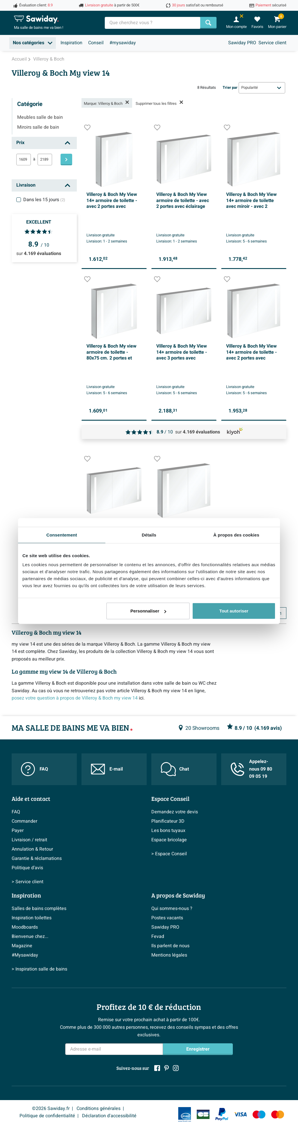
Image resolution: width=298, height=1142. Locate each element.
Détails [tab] (149, 534)
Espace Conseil (170, 798)
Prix (20, 142)
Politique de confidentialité (47, 1115)
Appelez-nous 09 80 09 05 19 (251, 769)
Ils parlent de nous (170, 945)
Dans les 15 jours (44, 199)
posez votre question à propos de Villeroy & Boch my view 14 (75, 698)
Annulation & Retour (32, 849)
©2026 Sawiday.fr (51, 1108)
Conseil (96, 42)
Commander (24, 821)
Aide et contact (31, 798)
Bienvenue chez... (30, 936)
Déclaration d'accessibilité (109, 1115)
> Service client (27, 881)
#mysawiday (122, 42)
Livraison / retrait (29, 839)
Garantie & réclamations (37, 858)
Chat (175, 769)
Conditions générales (98, 1108)
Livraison (26, 185)
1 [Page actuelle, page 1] (281, 614)
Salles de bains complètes (39, 908)
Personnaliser (148, 610)
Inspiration (71, 42)
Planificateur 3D (168, 821)
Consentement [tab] (61, 534)
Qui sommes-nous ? (171, 908)
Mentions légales (169, 955)
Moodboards (25, 927)
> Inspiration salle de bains (39, 969)
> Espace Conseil (169, 853)
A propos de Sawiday (178, 895)
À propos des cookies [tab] (236, 534)
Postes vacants (167, 917)
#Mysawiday (25, 955)
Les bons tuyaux (168, 830)
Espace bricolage (169, 839)
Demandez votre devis (174, 811)
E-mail (107, 769)
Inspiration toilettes (32, 917)
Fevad (157, 936)
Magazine (22, 945)
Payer (18, 830)
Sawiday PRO (242, 42)
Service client (272, 42)
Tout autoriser (234, 610)
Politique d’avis (27, 867)
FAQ (34, 769)
